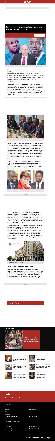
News (14, 364)
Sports (14, 372)
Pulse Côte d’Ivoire (34, 428)
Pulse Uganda (33, 426)
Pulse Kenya (8, 431)
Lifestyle (38, 372)
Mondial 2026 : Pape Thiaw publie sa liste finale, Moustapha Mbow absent (19, 376)
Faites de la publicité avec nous (12, 421)
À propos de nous (9, 419)
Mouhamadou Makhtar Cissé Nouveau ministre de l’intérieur (19, 368)
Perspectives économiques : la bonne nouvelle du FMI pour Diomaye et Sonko (24, 4)
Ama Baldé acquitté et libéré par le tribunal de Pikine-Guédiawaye (43, 368)
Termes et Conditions (34, 419)
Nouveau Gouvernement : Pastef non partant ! (42, 358)
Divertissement (32, 409)
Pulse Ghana (8, 428)
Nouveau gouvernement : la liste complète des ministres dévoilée (19, 359)
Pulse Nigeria (8, 426)
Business (8, 4)
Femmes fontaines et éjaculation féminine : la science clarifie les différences (41, 376)
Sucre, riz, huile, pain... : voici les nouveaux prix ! (31, 340)
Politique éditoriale (33, 416)
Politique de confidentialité (11, 416)
